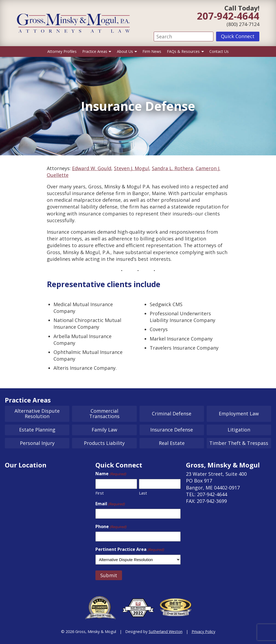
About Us (125, 51)
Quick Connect (238, 36)
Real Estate (172, 443)
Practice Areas (94, 51)
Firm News (151, 51)
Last (143, 493)
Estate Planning (37, 429)
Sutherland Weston (165, 631)
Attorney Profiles (62, 51)
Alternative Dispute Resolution (37, 413)
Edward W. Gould (91, 168)
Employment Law (239, 413)
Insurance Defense (171, 429)
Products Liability (104, 443)
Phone (110, 526)
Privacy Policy (203, 631)
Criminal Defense (171, 413)
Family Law (104, 429)
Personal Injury (37, 443)
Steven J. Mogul (131, 168)
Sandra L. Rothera (172, 168)
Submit (108, 575)
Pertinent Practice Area (129, 549)
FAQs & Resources (183, 51)
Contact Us (219, 51)
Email (110, 504)
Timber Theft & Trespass (238, 443)
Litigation (239, 429)
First (99, 493)
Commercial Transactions (104, 413)
